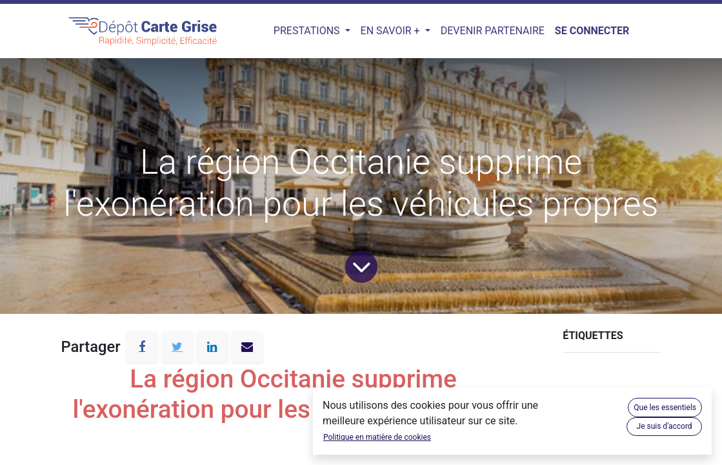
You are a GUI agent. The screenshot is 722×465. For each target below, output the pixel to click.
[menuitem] (493, 31)
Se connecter (592, 31)
